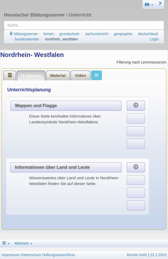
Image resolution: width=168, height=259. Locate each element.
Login (154, 39)
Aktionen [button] (23, 243)
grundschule (69, 34)
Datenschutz (31, 255)
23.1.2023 (158, 255)
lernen (49, 34)
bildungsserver (23, 34)
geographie (123, 34)
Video (80, 75)
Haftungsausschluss (58, 255)
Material (58, 75)
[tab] (9, 75)
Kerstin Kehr (137, 255)
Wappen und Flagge (36, 105)
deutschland (148, 34)
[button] (149, 4)
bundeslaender (27, 39)
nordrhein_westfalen (61, 39)
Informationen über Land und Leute (52, 167)
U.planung (31, 75)
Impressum (11, 255)
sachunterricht (96, 34)
